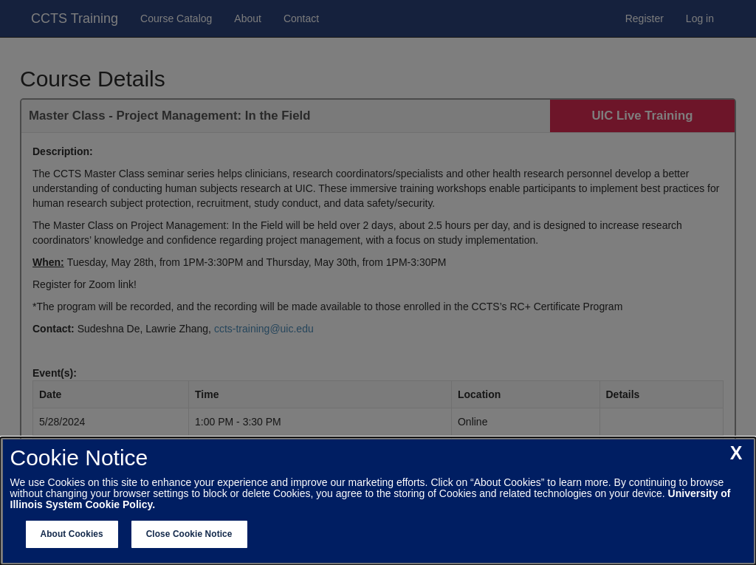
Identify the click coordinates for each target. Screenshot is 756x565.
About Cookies (72, 534)
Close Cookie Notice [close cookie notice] (189, 534)
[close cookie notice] (736, 453)
